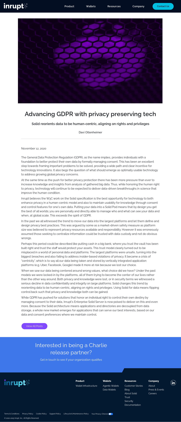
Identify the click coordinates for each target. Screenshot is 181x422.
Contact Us (163, 6)
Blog (127, 389)
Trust (127, 397)
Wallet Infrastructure (86, 385)
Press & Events (156, 389)
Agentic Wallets (111, 385)
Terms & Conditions (11, 414)
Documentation (133, 405)
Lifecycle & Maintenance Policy (76, 414)
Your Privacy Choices (102, 414)
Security (129, 401)
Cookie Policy (41, 414)
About (151, 385)
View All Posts (34, 326)
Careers (152, 393)
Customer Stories (134, 385)
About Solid (131, 393)
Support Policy (55, 414)
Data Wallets (109, 389)
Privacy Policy (27, 414)
